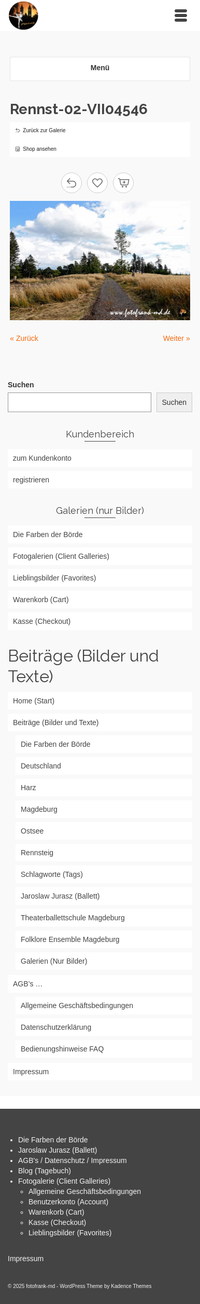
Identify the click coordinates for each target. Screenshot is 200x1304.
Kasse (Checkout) (57, 1222)
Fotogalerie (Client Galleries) (64, 1181)
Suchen (21, 385)
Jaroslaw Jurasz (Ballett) (57, 1150)
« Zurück (24, 338)
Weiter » (176, 338)
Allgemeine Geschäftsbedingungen (84, 1191)
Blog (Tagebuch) (44, 1171)
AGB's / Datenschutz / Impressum (72, 1160)
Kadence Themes (131, 1286)
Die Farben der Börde (53, 1140)
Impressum (26, 1258)
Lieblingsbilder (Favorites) (69, 1233)
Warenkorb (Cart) (56, 1212)
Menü (100, 68)
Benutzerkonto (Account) (68, 1202)
